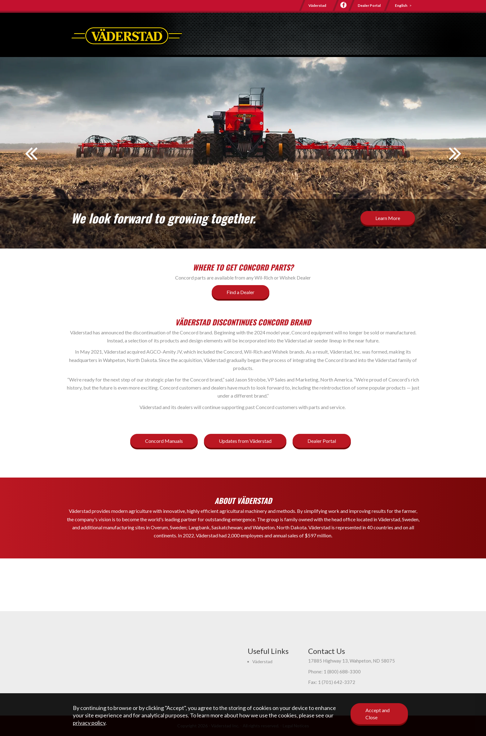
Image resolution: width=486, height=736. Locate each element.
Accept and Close (377, 713)
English (401, 5)
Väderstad (317, 5)
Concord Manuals (164, 441)
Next (455, 157)
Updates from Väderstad (245, 441)
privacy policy (89, 722)
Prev (31, 157)
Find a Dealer (240, 292)
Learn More (387, 218)
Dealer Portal (369, 5)
